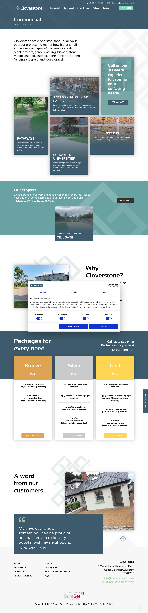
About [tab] (105, 292)
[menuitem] (55, 8)
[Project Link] (74, 235)
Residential (55, 8)
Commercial (69, 8)
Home (16, 25)
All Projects (125, 200)
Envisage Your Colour (57, 572)
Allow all (103, 327)
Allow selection (73, 327)
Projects (95, 8)
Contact (106, 8)
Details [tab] (74, 292)
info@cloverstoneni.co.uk (123, 3)
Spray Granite (83, 8)
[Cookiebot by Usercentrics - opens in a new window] (109, 285)
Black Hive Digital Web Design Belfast (95, 604)
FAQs (47, 576)
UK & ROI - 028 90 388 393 (98, 3)
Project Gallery (23, 576)
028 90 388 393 (122, 350)
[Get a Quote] (118, 81)
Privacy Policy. (59, 604)
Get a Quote (125, 8)
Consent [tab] (43, 292)
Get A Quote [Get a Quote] (118, 102)
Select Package (33, 435)
